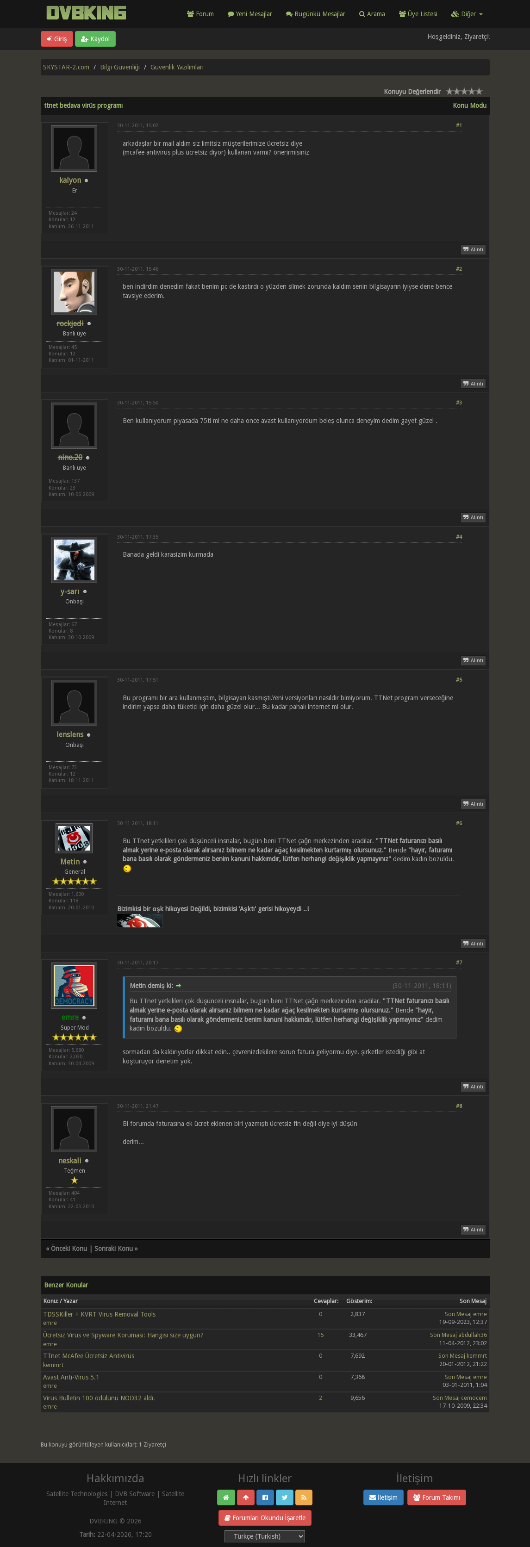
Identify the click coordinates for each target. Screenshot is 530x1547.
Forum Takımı (436, 1497)
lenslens (69, 734)
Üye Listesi (418, 14)
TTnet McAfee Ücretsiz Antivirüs (88, 1356)
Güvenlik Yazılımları (177, 67)
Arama (372, 14)
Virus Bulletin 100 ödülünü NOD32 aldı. (99, 1398)
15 (321, 1334)
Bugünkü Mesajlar (315, 14)
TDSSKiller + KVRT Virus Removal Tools (99, 1314)
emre (50, 1322)
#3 (459, 403)
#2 (459, 269)
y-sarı (70, 591)
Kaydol (95, 39)
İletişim (383, 1497)
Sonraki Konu (113, 1248)
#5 (459, 680)
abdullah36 (472, 1334)
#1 (459, 126)
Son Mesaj (458, 1314)
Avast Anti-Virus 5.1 (71, 1377)
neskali (69, 1160)
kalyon (70, 180)
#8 (459, 1106)
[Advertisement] (289, 188)
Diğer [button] (467, 14)
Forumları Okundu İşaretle (265, 1518)
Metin (70, 861)
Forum (200, 14)
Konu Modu (469, 105)
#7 (459, 963)
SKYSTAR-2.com (66, 67)
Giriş (57, 39)
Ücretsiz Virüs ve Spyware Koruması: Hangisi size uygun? (123, 1335)
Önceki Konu (69, 1248)
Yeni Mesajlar (250, 14)
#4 (459, 537)
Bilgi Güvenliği (120, 67)
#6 (459, 823)
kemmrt (53, 1364)
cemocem (474, 1397)
